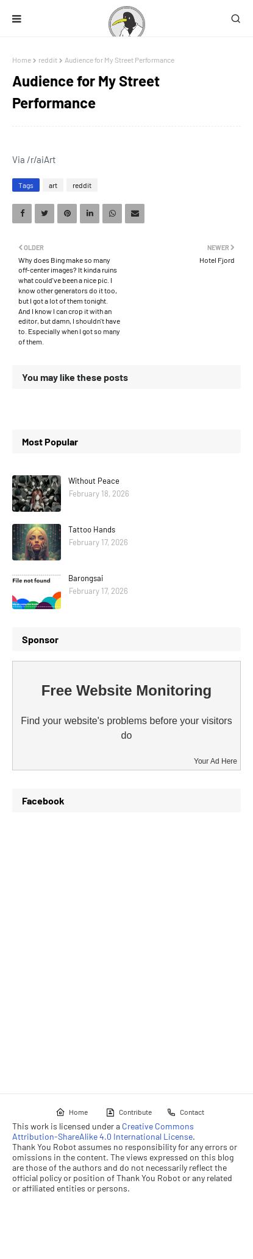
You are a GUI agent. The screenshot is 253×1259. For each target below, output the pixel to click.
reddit (47, 59)
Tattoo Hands (91, 529)
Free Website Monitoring (126, 690)
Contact (185, 1112)
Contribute (128, 1112)
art (53, 185)
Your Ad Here (215, 761)
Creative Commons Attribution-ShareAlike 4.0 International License (103, 1131)
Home (21, 59)
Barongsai (85, 578)
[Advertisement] (126, 948)
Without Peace (93, 481)
